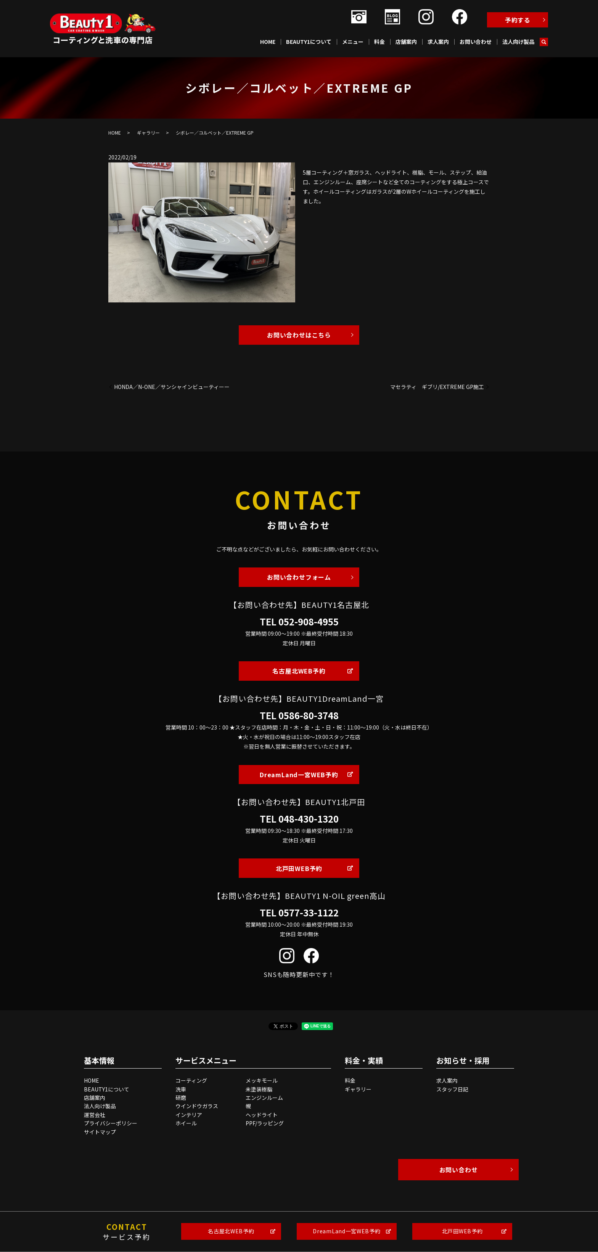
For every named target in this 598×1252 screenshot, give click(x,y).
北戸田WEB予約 (299, 868)
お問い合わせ (476, 41)
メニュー (352, 41)
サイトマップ (100, 1132)
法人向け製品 (518, 41)
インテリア (188, 1115)
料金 (379, 41)
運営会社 (94, 1115)
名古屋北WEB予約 (298, 670)
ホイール (186, 1123)
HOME (267, 41)
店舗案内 (406, 41)
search (544, 42)
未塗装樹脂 (259, 1089)
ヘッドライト (262, 1115)
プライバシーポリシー (110, 1123)
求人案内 (438, 41)
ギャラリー (148, 132)
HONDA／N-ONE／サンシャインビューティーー (172, 387)
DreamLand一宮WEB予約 (299, 774)
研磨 (180, 1097)
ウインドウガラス (196, 1106)
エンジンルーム (264, 1097)
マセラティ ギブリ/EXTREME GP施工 (437, 387)
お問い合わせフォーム (299, 577)
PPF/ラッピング (265, 1123)
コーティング (191, 1080)
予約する (517, 19)
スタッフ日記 (452, 1089)
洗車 (180, 1089)
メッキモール (262, 1080)
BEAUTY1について (308, 41)
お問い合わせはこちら (299, 334)
